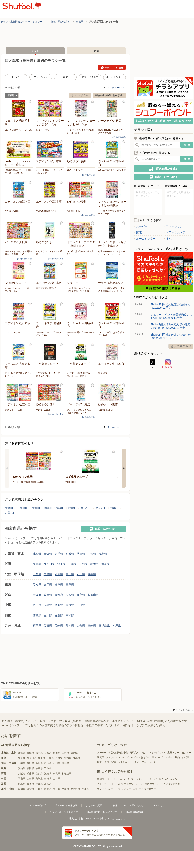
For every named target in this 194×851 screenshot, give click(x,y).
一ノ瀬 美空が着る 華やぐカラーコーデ (112, 212)
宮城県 (70, 553)
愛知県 (37, 584)
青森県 (48, 553)
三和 (135, 788)
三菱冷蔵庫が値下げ (46, 288)
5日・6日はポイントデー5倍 (18, 130)
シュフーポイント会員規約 (64, 812)
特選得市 (102, 373)
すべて (169, 238)
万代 (120, 784)
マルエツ (129, 784)
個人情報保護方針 (135, 812)
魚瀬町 (60, 508)
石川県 (81, 574)
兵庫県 (48, 594)
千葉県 (73, 564)
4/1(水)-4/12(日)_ (106, 410)
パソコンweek (12, 211)
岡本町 (48, 508)
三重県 (70, 584)
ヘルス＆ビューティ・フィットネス (137, 762)
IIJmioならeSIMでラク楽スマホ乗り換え (18, 289)
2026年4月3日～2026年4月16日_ (81, 252)
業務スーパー (104, 779)
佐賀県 (48, 625)
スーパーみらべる (159, 779)
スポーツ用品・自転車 (177, 757)
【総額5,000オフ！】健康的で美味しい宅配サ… (18, 171)
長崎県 (59, 625)
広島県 (48, 605)
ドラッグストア (90, 77)
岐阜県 (59, 584)
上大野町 (22, 508)
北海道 (37, 553)
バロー (127, 788)
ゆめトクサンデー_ (76, 170)
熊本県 (70, 625)
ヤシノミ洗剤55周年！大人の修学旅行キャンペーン (111, 289)
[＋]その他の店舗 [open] (118, 137)
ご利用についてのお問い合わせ (127, 805)
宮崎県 (92, 625)
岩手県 (59, 553)
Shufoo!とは (158, 805)
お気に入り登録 (30, 101)
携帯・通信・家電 (106, 762)
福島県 (103, 553)
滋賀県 (70, 594)
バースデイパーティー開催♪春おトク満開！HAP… (18, 252)
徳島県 (37, 615)
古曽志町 (10, 512)
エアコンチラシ (12, 332)
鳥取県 (59, 605)
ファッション (41, 77)
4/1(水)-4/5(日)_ (43, 410)
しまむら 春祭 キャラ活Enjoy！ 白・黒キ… (81, 131)
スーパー (16, 77)
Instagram (167, 364)
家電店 (100, 757)
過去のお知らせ (180, 346)
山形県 (92, 553)
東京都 (37, 564)
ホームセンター (114, 77)
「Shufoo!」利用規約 (66, 805)
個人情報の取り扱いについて (101, 812)
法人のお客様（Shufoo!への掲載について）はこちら (97, 818)
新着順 (11, 96)
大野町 (9, 508)
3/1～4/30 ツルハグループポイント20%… (50, 333)
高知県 (70, 615)
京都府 (59, 594)
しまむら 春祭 (43, 130)
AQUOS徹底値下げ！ (46, 211)
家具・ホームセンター (179, 752)
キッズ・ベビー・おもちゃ (136, 757)
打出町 (114, 508)
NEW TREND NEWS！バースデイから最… (111, 131)
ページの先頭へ (182, 709)
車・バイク (158, 757)
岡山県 (37, 605)
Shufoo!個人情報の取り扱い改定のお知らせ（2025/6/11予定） (171, 326)
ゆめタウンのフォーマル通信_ (49, 252)
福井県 (92, 574)
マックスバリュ (139, 779)
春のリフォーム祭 (13, 410)
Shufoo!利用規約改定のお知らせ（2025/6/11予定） (171, 306)
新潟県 (59, 574)
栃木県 (94, 564)
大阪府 (37, 594)
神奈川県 (49, 564)
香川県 (48, 615)
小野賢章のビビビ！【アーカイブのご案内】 (49, 374)
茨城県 (83, 564)
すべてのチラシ (79, 95)
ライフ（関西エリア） (147, 784)
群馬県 (105, 564)
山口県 (81, 605)
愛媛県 (59, 615)
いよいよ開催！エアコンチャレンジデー (49, 171)
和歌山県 (93, 594)
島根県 (79, 21)
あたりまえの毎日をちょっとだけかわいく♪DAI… (80, 411)
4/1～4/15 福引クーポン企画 (112, 170)
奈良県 (81, 594)
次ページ (118, 87)
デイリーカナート (148, 788)
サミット (102, 788)
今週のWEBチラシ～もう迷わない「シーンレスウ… (111, 252)
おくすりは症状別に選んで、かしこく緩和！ (79, 374)
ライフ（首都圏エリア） (174, 784)
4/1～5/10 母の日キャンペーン (81, 333)
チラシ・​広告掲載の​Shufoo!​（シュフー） (23, 21)
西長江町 (86, 508)
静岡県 (48, 584)
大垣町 (36, 508)
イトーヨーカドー (106, 784)
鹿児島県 (104, 625)
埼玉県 (61, 564)
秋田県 (81, 553)
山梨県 (37, 574)
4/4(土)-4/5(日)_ (74, 211)
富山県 (70, 574)
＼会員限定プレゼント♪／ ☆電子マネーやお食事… (79, 289)
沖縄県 (116, 625)
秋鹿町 (72, 508)
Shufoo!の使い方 (38, 805)
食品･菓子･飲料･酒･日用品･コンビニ (128, 752)
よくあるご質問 (94, 805)
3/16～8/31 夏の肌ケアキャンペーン (18, 374)
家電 (65, 77)
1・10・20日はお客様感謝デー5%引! (111, 333)
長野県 (48, 574)
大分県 (81, 625)
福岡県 (37, 625)
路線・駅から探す (60, 21)
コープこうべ (115, 788)
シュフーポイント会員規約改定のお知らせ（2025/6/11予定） (171, 316)
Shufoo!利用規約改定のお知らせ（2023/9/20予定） (171, 336)
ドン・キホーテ (121, 779)
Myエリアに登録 (112, 67)
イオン (173, 779)
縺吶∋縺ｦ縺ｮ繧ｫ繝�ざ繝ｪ (109, 95)
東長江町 (101, 508)
